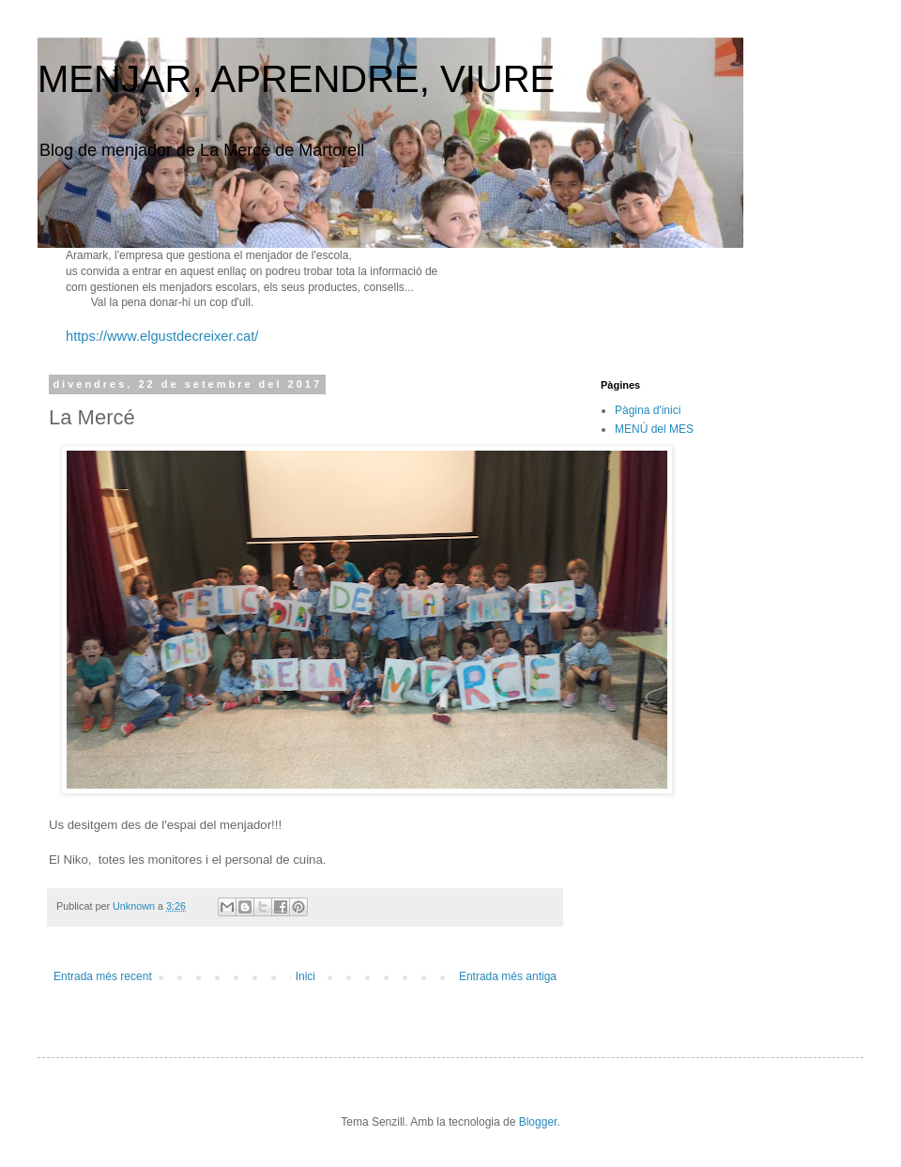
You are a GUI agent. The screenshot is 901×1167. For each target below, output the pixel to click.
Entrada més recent (102, 976)
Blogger (538, 1122)
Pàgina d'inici (647, 410)
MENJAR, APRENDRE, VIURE (296, 79)
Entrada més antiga (508, 976)
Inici (305, 976)
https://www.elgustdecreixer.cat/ (162, 336)
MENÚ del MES (654, 429)
